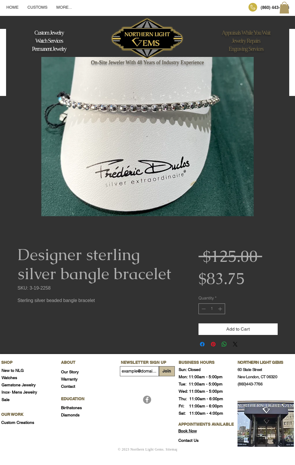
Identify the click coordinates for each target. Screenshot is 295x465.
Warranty (69, 379)
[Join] (167, 371)
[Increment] (220, 309)
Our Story (70, 372)
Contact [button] (68, 386)
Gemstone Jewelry (18, 385)
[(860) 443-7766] (275, 7)
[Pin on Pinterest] (213, 344)
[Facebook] (147, 400)
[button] (284, 8)
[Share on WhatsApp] (224, 344)
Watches (9, 377)
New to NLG (12, 370)
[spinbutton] (212, 309)
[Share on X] (235, 344)
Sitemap (172, 449)
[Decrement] (203, 309)
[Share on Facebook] (202, 344)
